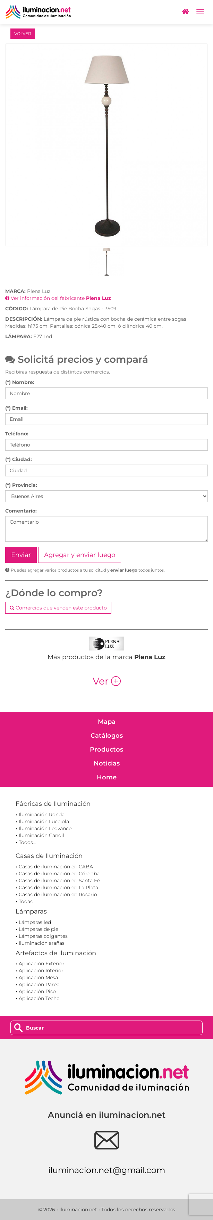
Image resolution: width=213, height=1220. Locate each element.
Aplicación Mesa (38, 977)
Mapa (107, 722)
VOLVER (22, 33)
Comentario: (21, 511)
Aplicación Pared (39, 984)
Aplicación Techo (39, 998)
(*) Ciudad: (18, 459)
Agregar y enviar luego (79, 555)
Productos (106, 749)
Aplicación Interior (41, 970)
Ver (107, 681)
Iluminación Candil (41, 835)
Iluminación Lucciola (44, 821)
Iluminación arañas (42, 943)
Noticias (107, 763)
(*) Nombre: (19, 382)
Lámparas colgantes (43, 936)
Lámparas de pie (38, 929)
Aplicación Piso (37, 991)
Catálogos (107, 735)
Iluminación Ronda (42, 814)
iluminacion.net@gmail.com (106, 1170)
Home (107, 777)
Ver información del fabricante (58, 298)
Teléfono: (16, 434)
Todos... (27, 842)
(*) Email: (16, 408)
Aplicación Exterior (42, 963)
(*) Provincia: (21, 485)
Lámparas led (35, 922)
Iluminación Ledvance (45, 828)
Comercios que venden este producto (58, 608)
